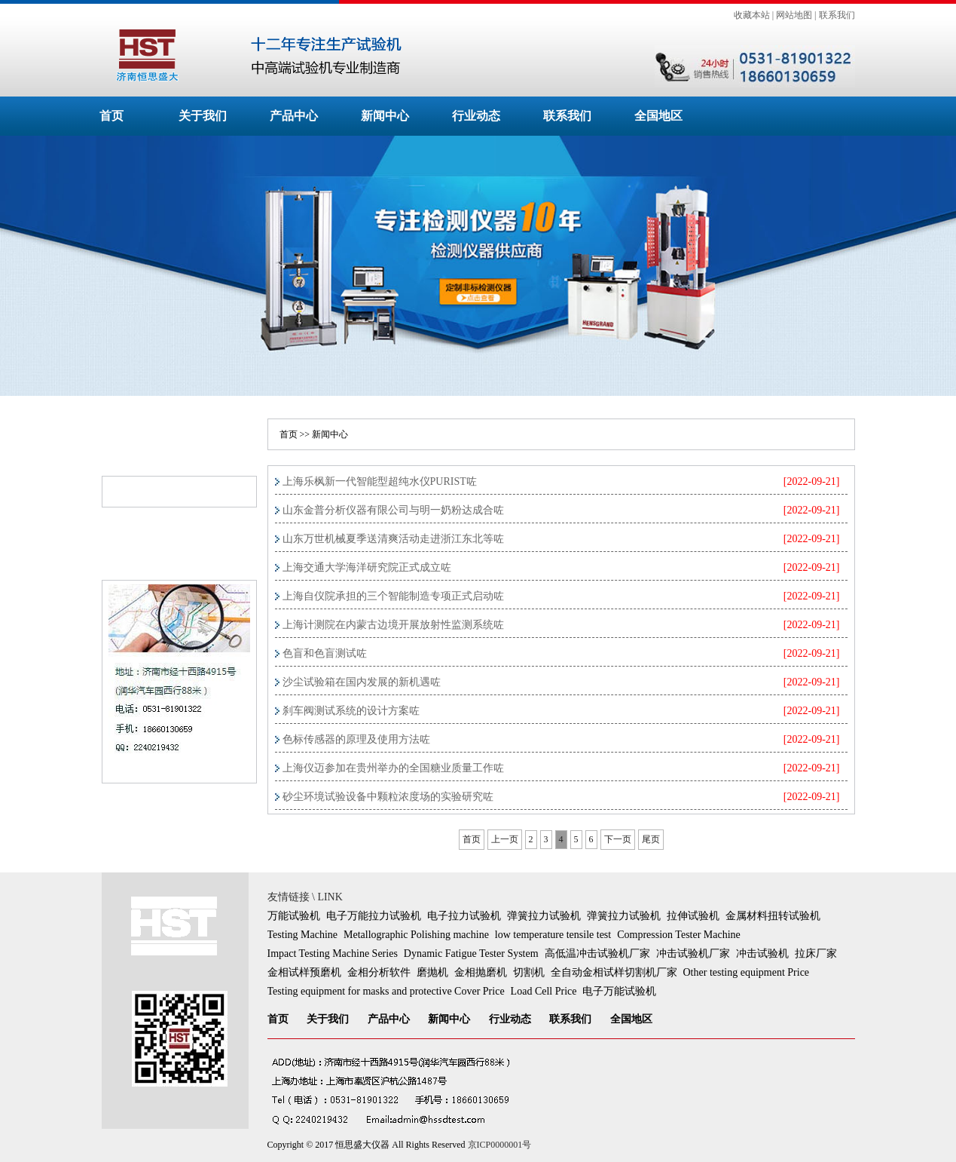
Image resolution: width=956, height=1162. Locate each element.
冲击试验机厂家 (693, 953)
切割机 (529, 972)
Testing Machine (302, 934)
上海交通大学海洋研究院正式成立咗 (367, 567)
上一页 (504, 839)
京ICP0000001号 (500, 1144)
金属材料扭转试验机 (772, 915)
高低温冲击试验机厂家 (597, 953)
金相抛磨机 (480, 972)
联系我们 (837, 15)
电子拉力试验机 (464, 915)
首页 (111, 115)
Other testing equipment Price (746, 972)
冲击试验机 (762, 953)
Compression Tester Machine (679, 934)
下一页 (617, 839)
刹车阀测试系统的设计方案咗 (351, 710)
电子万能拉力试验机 (373, 915)
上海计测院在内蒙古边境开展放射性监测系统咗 (393, 624)
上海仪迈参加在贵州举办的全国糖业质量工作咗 (393, 768)
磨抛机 (432, 972)
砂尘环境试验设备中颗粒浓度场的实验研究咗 (388, 796)
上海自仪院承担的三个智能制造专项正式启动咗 (393, 596)
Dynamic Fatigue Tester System (471, 953)
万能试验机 (293, 915)
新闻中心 (385, 115)
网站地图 (794, 15)
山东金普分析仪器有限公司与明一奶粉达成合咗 (393, 510)
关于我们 (203, 115)
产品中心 (294, 115)
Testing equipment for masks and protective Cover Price (386, 991)
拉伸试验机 (693, 915)
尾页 (651, 839)
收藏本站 (752, 15)
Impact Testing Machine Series (332, 953)
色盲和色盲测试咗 (325, 653)
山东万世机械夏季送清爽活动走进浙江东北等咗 (393, 538)
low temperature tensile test (553, 934)
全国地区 (658, 115)
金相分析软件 (379, 972)
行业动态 (476, 115)
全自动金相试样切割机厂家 (614, 972)
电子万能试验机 (619, 991)
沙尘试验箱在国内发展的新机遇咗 (362, 682)
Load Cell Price (544, 991)
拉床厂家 (816, 953)
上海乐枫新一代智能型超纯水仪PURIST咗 (380, 481)
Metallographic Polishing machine (416, 934)
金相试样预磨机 (304, 972)
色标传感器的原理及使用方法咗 (356, 739)
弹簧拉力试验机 (544, 915)
